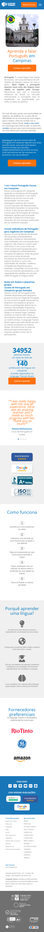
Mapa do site (10, 846)
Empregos (9, 827)
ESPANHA (27, 855)
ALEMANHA (28, 852)
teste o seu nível (31, 123)
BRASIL (26, 821)
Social (7, 832)
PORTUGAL (27, 824)
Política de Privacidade (13, 849)
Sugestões (9, 838)
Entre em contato (11, 821)
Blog (7, 830)
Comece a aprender (22, 68)
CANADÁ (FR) (28, 838)
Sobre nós (9, 824)
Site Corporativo (11, 835)
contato (5, 128)
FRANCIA (27, 858)
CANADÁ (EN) (28, 835)
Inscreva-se (7, 140)
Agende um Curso (29, 5)
